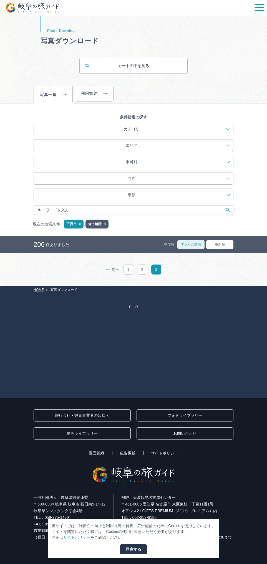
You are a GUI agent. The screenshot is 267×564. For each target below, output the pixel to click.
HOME (39, 290)
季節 (179, 195)
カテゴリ (177, 129)
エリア (178, 145)
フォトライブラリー (184, 415)
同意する (133, 549)
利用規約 (94, 93)
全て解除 (97, 224)
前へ (112, 269)
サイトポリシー (164, 453)
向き (179, 178)
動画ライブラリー (82, 433)
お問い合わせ (185, 433)
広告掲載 (127, 453)
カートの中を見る (117, 66)
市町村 (178, 162)
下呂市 (74, 224)
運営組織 (96, 453)
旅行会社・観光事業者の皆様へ (82, 415)
